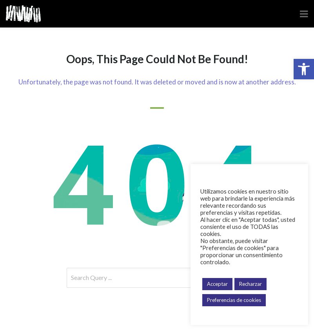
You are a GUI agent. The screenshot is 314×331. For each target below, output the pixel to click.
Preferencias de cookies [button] (234, 300)
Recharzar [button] (250, 284)
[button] (304, 69)
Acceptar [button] (217, 284)
